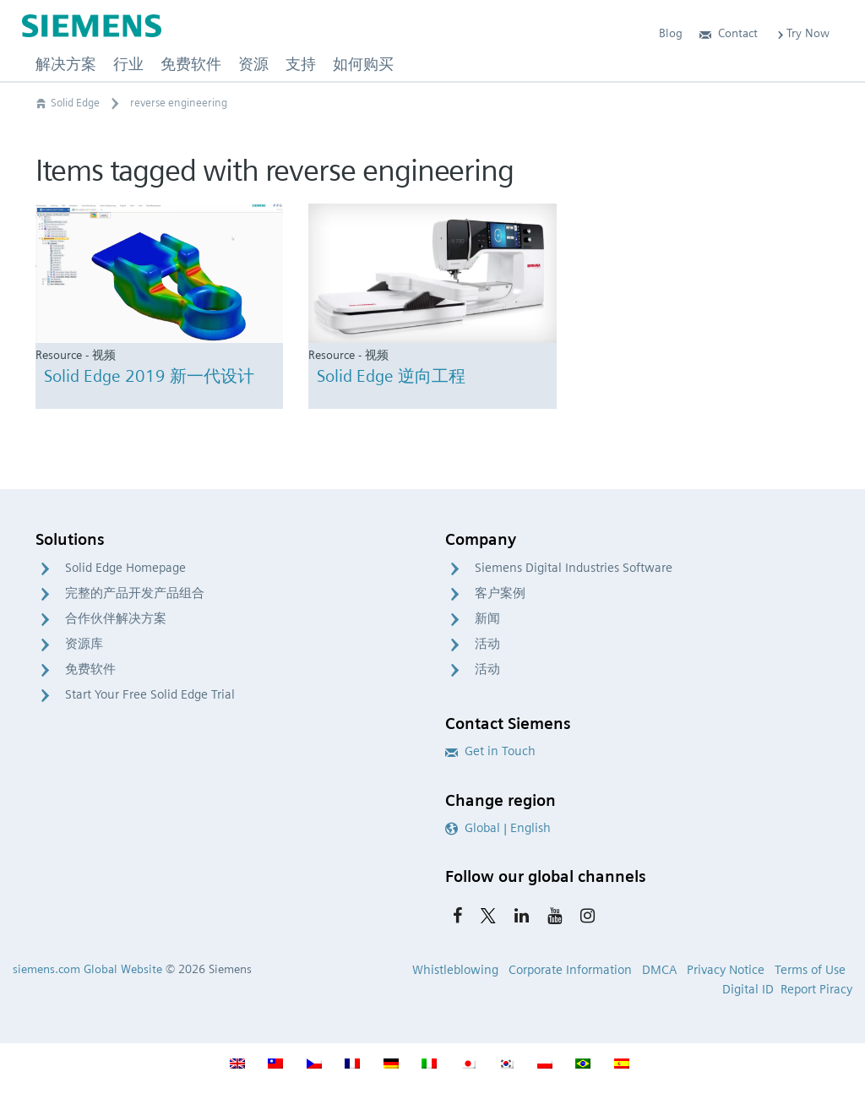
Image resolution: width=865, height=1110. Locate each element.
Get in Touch (490, 751)
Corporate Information (570, 969)
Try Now (802, 33)
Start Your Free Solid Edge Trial (150, 694)
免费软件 (90, 669)
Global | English (498, 827)
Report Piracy (816, 989)
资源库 (84, 643)
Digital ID (748, 989)
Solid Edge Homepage (125, 567)
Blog (671, 33)
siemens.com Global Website (87, 969)
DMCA (659, 969)
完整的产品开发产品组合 (134, 593)
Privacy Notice (725, 969)
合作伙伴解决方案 (115, 618)
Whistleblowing (455, 969)
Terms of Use (810, 969)
